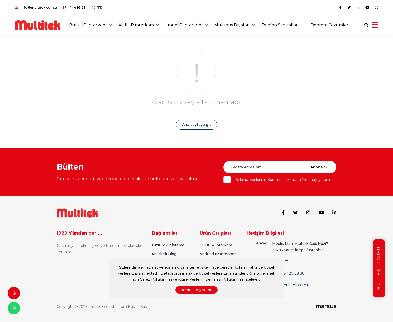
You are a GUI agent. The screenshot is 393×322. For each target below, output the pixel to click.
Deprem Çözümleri (330, 25)
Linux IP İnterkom (184, 25)
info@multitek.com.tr (36, 7)
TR (99, 7)
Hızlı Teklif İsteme (168, 245)
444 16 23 (74, 7)
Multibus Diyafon (232, 25)
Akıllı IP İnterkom (136, 25)
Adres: (261, 243)
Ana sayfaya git (196, 124)
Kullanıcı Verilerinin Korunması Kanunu (268, 179)
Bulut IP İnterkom (88, 25)
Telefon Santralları (280, 25)
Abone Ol (319, 167)
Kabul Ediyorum (196, 290)
